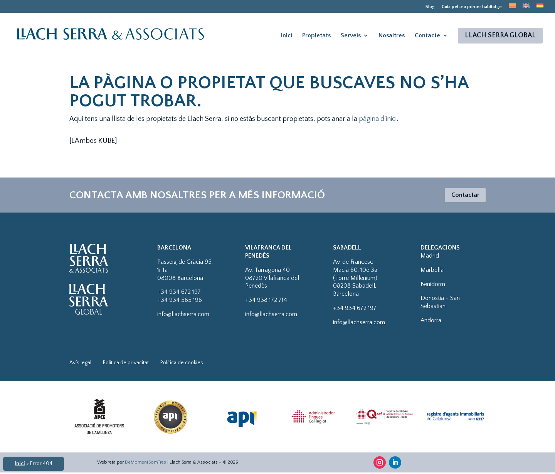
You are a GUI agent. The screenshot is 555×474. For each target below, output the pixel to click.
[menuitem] (512, 8)
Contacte (427, 35)
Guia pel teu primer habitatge (472, 7)
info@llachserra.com (183, 315)
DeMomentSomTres (145, 463)
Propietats (316, 35)
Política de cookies (181, 364)
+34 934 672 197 (179, 293)
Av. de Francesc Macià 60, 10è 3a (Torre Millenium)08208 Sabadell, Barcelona (355, 279)
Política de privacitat (126, 364)
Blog (430, 7)
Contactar (463, 195)
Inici (286, 35)
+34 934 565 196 (179, 301)
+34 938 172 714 (266, 301)
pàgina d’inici (378, 119)
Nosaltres (391, 35)
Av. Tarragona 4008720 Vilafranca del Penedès (272, 279)
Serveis (351, 35)
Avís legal (80, 364)
